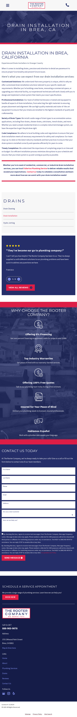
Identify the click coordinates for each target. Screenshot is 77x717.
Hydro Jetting (9, 223)
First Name (6, 469)
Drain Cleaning (9, 208)
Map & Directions (9, 648)
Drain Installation (10, 216)
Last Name (6, 478)
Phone (5, 486)
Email (4, 495)
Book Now (10, 597)
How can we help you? (10, 520)
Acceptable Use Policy (48, 553)
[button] (7, 5)
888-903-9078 (9, 628)
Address (6, 503)
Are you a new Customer (11, 511)
